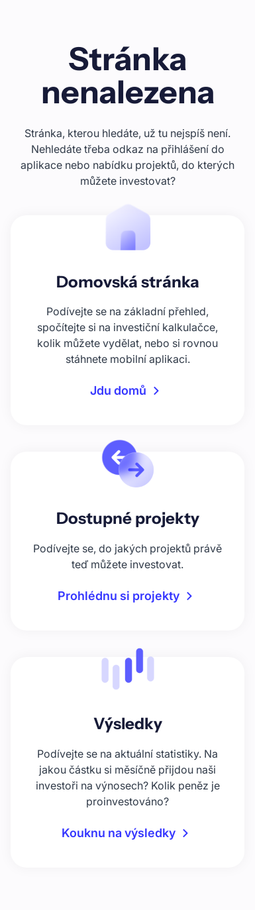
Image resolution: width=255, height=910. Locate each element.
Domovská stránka (127, 281)
